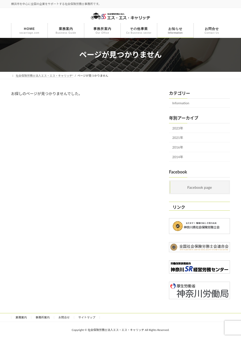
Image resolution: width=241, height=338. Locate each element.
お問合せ (64, 317)
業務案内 (21, 317)
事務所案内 (43, 317)
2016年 (177, 147)
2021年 (177, 138)
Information (180, 103)
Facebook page (199, 187)
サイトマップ (86, 317)
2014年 (177, 157)
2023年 (177, 128)
